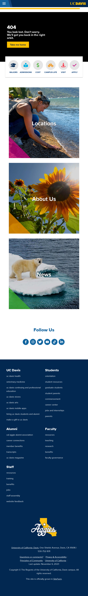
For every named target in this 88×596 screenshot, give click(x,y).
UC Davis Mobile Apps (16, 408)
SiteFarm (57, 578)
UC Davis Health (13, 376)
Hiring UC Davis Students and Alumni (22, 414)
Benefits (49, 451)
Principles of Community (31, 560)
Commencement (52, 398)
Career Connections (15, 440)
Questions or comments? (31, 557)
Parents (48, 416)
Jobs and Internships (54, 410)
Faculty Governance (54, 457)
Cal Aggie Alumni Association (19, 434)
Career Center (51, 404)
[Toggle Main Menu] (4, 3)
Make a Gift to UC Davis (17, 419)
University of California (55, 560)
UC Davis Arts (12, 402)
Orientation (50, 376)
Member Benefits (14, 446)
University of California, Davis (25, 547)
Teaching (49, 440)
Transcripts (11, 451)
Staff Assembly (13, 495)
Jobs (8, 489)
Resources (50, 434)
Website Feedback (14, 501)
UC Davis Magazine (15, 457)
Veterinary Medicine (15, 381)
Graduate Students (54, 387)
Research (49, 446)
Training (9, 478)
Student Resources (53, 381)
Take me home (18, 44)
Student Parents (52, 393)
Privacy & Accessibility (56, 557)
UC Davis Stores (13, 396)
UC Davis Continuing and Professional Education (23, 389)
